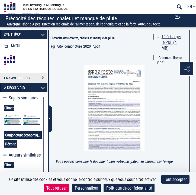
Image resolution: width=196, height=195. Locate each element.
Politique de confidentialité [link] (129, 188)
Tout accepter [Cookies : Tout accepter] (175, 179)
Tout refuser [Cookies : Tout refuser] (56, 188)
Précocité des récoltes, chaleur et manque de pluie (82, 38)
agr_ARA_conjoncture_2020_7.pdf (75, 46)
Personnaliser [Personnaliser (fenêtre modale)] (86, 188)
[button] (186, 69)
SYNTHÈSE (25, 34)
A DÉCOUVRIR (25, 87)
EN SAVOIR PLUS (25, 78)
